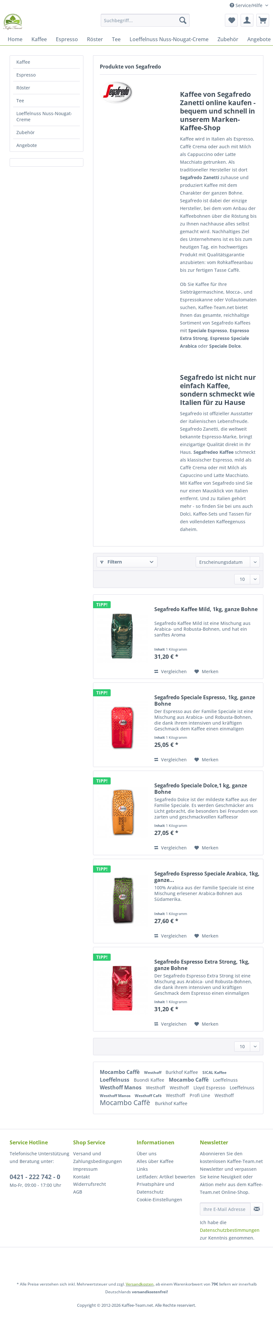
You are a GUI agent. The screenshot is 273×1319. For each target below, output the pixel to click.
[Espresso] (66, 39)
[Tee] (116, 39)
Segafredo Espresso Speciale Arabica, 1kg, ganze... (207, 876)
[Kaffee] (39, 39)
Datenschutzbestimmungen (230, 1230)
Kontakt (81, 1177)
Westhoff (153, 1072)
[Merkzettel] (231, 20)
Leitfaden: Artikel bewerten (166, 1177)
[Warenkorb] (262, 20)
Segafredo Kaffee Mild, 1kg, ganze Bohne (206, 609)
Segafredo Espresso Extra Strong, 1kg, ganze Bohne (202, 964)
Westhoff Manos (121, 1087)
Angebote (26, 145)
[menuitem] (145, 23)
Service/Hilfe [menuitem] (247, 5)
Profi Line (200, 1095)
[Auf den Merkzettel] (206, 671)
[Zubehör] (228, 39)
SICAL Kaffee (214, 1072)
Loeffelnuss (115, 1079)
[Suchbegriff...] (145, 20)
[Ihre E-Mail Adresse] (225, 1209)
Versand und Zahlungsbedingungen (97, 1157)
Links (142, 1169)
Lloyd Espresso (209, 1088)
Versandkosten (140, 1284)
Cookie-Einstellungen (159, 1199)
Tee (20, 100)
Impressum (85, 1169)
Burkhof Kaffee (182, 1072)
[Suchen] (183, 20)
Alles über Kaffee (155, 1161)
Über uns (147, 1153)
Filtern (111, 562)
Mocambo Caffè (120, 1072)
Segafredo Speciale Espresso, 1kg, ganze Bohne (204, 700)
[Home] (15, 39)
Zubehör (25, 132)
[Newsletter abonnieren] (256, 1209)
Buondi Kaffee (150, 1080)
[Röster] (94, 39)
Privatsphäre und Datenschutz (155, 1188)
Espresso (26, 75)
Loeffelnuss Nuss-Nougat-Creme (44, 116)
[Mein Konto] (247, 20)
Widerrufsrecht (89, 1184)
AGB (77, 1192)
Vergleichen (170, 671)
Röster (23, 88)
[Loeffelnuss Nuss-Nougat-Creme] (169, 39)
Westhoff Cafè (149, 1095)
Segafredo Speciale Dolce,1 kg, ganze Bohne (200, 788)
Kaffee (23, 62)
